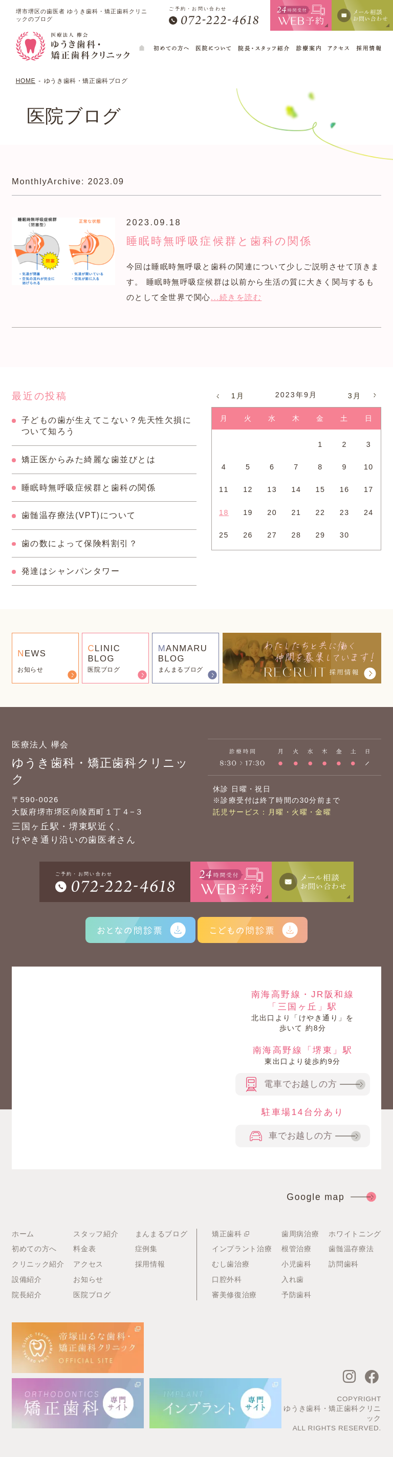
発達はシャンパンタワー (70, 571)
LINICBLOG (104, 653)
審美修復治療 (234, 1295)
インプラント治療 (242, 1249)
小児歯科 (296, 1264)
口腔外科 (227, 1279)
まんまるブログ (161, 1234)
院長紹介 (27, 1295)
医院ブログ (92, 1295)
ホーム (23, 1234)
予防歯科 (296, 1295)
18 (224, 512)
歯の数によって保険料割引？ (79, 543)
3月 (354, 396)
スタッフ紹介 (95, 1234)
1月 (238, 396)
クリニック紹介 (38, 1264)
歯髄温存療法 (351, 1249)
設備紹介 (27, 1279)
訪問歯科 (344, 1264)
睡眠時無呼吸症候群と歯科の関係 (236, 240)
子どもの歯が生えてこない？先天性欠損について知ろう (106, 426)
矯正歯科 (232, 1234)
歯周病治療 (300, 1234)
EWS (31, 653)
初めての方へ (34, 1249)
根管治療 (296, 1249)
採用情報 (150, 1264)
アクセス (88, 1264)
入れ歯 (292, 1279)
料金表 (84, 1249)
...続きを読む (236, 297)
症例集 (146, 1249)
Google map (330, 1197)
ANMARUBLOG (183, 653)
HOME (25, 80)
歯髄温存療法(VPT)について (78, 515)
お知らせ (88, 1279)
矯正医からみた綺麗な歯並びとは (88, 459)
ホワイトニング (355, 1234)
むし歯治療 (230, 1264)
